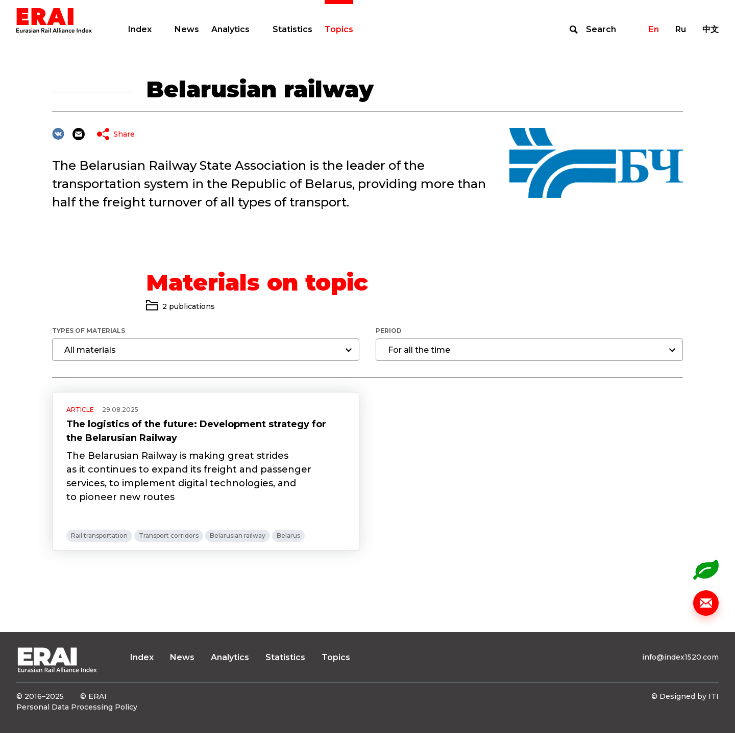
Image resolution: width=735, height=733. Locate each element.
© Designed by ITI (685, 696)
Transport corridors (169, 535)
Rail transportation (99, 535)
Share (124, 134)
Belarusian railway (237, 535)
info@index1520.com (680, 657)
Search (601, 29)
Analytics (230, 29)
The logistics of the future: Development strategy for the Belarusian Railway (196, 430)
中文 (710, 29)
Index (140, 29)
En (654, 29)
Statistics (292, 29)
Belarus (288, 535)
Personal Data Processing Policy (76, 707)
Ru (680, 29)
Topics (339, 29)
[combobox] (205, 349)
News (187, 29)
